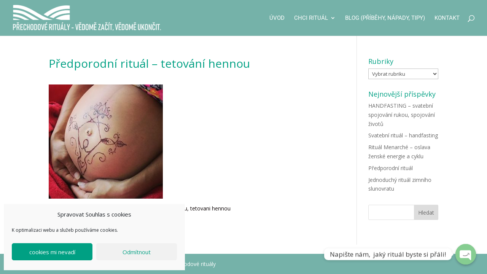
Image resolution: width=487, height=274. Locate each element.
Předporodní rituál (390, 168)
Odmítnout (137, 252)
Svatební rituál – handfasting (403, 135)
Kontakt (447, 18)
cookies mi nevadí (52, 252)
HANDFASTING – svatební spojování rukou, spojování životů (401, 114)
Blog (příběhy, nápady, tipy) (385, 18)
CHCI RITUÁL (311, 18)
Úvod (277, 18)
